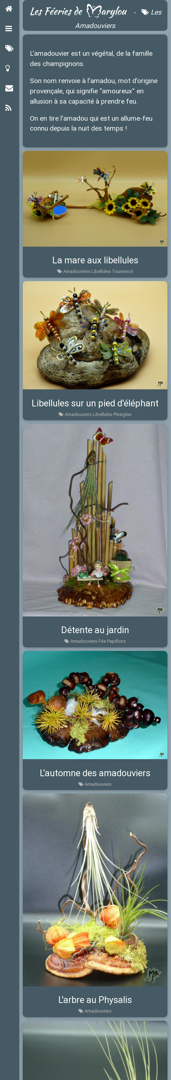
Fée (102, 641)
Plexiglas (122, 414)
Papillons (116, 641)
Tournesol (122, 271)
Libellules (101, 271)
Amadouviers (76, 271)
